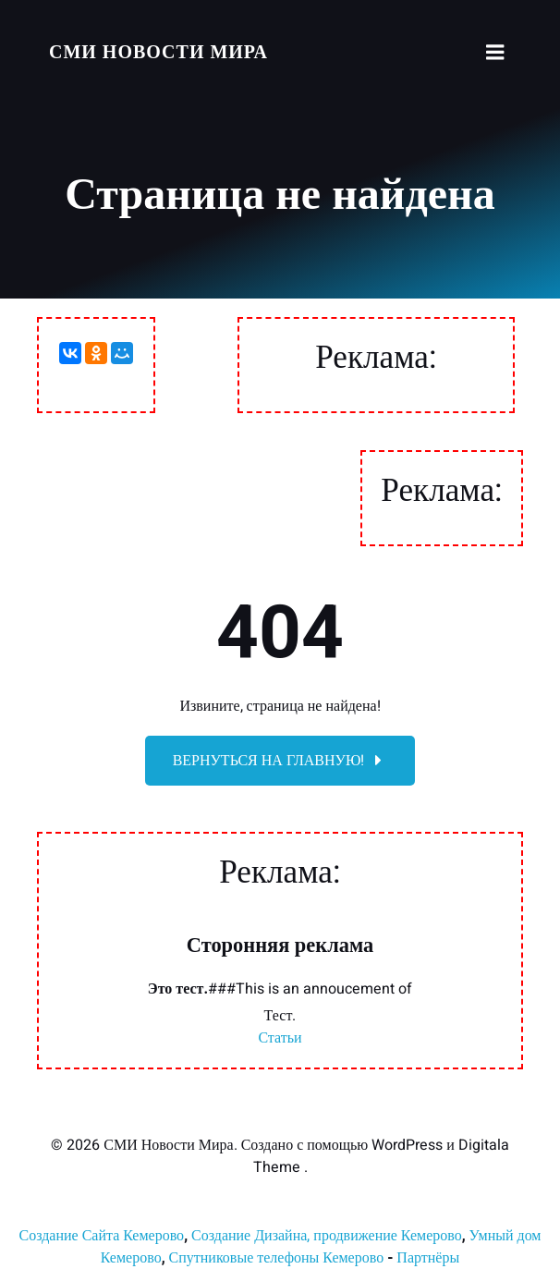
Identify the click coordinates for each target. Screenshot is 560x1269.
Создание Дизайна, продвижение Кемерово (326, 1236)
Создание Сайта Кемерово (101, 1236)
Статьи (279, 1038)
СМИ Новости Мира (158, 52)
